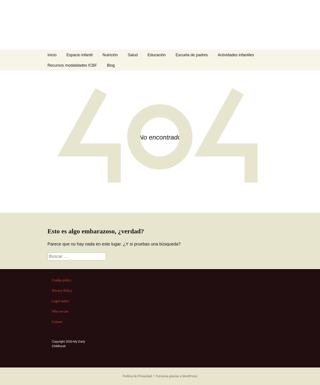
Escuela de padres (192, 55)
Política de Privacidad (137, 376)
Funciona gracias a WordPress (176, 376)
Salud (133, 55)
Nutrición (110, 55)
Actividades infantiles (236, 55)
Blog (111, 65)
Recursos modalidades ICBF (72, 65)
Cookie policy (61, 280)
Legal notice (60, 301)
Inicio (52, 55)
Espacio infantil (79, 55)
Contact (57, 322)
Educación (157, 55)
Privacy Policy (62, 290)
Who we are (60, 311)
